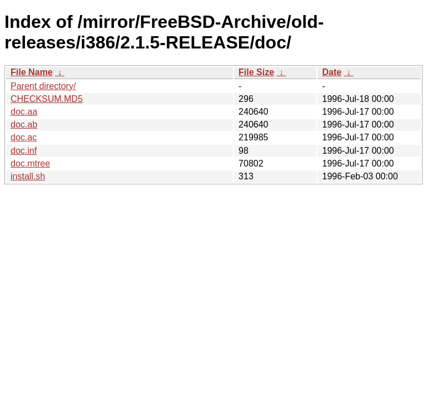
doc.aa (24, 111)
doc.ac (24, 137)
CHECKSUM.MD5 (47, 99)
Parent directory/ (43, 86)
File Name (32, 72)
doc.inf (24, 150)
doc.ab (24, 124)
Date (331, 72)
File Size (256, 72)
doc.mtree (30, 163)
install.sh (28, 176)
